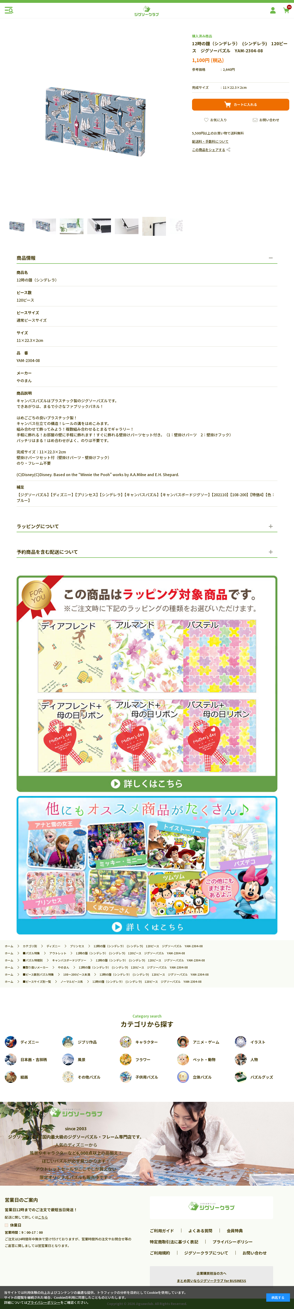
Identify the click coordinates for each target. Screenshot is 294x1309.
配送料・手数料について (210, 141)
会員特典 (235, 1230)
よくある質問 (200, 1230)
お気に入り (218, 119)
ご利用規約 (160, 1253)
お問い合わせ (269, 119)
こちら (43, 1217)
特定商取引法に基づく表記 (174, 1242)
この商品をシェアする (208, 149)
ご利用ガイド (162, 1230)
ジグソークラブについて (206, 1253)
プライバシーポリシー (232, 1242)
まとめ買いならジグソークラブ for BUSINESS (211, 1280)
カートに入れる (245, 104)
